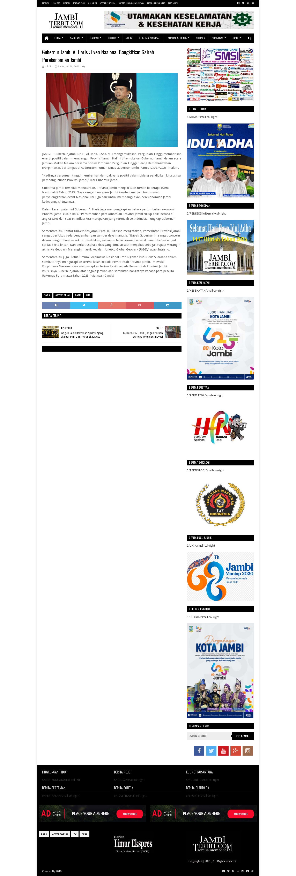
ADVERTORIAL (63, 295)
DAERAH (94, 38)
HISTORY (66, 3)
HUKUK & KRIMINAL (149, 38)
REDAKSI (45, 3)
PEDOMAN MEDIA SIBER (156, 3)
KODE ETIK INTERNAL (108, 3)
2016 (58, 871)
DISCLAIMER (173, 3)
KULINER (200, 38)
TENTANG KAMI (79, 3)
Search (242, 736)
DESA (84, 834)
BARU (78, 295)
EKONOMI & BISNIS (176, 38)
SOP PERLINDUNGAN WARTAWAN (131, 3)
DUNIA (57, 38)
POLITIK (112, 38)
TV (74, 834)
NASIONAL (75, 38)
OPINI (235, 38)
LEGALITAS (56, 3)
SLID (88, 295)
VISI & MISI (92, 3)
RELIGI (129, 38)
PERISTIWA (217, 38)
